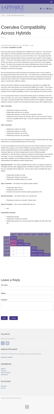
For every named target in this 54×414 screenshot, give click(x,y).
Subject (3, 293)
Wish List (3, 388)
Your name (4, 285)
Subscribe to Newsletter (7, 357)
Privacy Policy (4, 374)
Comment (4, 300)
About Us (3, 368)
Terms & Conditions (6, 372)
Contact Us (3, 370)
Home (3, 15)
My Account (4, 386)
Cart (43, 9)
